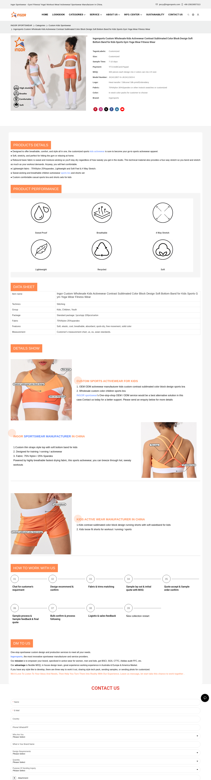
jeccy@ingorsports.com (168, 4)
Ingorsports (17, 618)
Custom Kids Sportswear (60, 25)
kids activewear (97, 151)
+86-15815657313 (190, 4)
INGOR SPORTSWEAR (21, 25)
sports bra (65, 173)
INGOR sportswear (87, 357)
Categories (40, 25)
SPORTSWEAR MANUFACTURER (47, 398)
